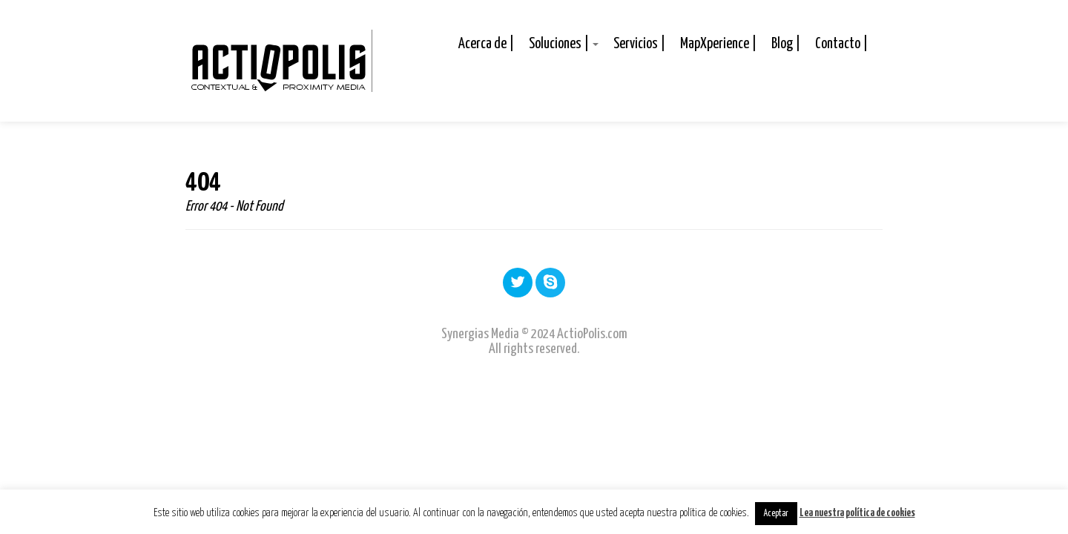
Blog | (785, 44)
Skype (550, 281)
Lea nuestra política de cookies (857, 513)
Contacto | (841, 44)
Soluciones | (564, 44)
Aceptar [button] (776, 513)
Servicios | (639, 44)
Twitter (517, 281)
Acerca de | (486, 44)
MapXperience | (718, 44)
